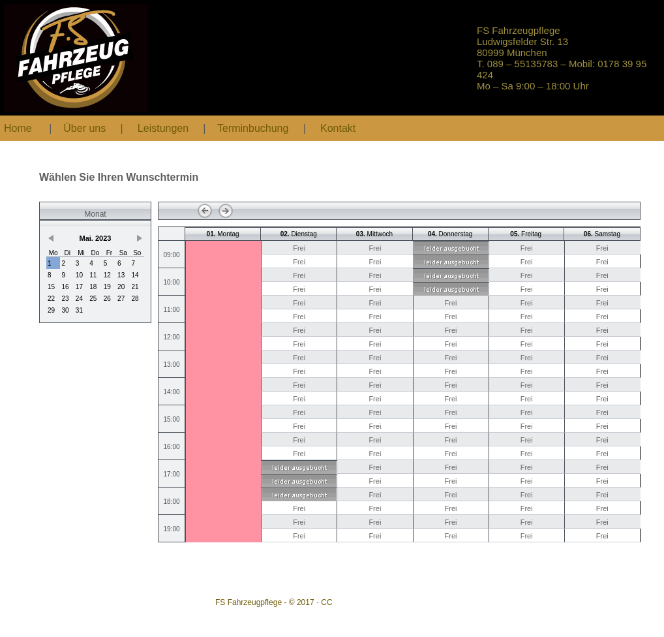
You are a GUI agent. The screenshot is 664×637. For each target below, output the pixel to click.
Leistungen (163, 128)
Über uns (84, 128)
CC (326, 602)
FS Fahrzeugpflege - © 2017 (264, 602)
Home (18, 128)
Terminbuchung (254, 128)
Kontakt (337, 128)
